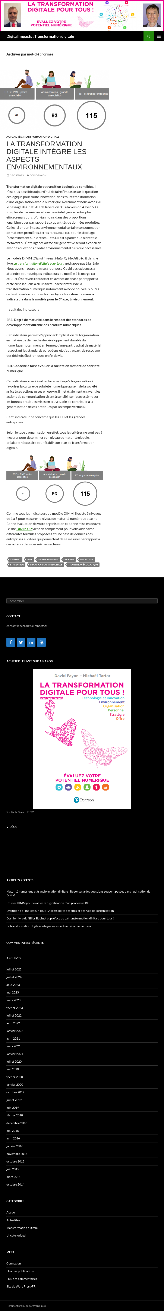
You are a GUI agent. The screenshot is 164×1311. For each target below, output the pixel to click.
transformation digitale (46, 564)
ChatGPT (15, 559)
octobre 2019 (15, 1092)
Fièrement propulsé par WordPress (26, 1305)
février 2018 (14, 1115)
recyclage (87, 559)
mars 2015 (13, 1176)
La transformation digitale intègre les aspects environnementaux (46, 155)
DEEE (29, 559)
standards (17, 564)
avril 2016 (13, 1138)
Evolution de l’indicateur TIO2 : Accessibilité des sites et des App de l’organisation (60, 910)
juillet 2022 (14, 1015)
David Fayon (38, 175)
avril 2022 (13, 1023)
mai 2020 (12, 1069)
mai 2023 (12, 992)
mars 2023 (13, 1000)
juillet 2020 (14, 1061)
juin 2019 (12, 1107)
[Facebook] (10, 642)
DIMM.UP (24, 529)
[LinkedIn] (31, 642)
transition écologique (83, 564)
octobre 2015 (15, 1161)
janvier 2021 (14, 1054)
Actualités (14, 136)
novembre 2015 (16, 1153)
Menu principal (159, 36)
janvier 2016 (14, 1146)
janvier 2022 (14, 1031)
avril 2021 (13, 1038)
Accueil (11, 1212)
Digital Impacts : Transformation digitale (40, 36)
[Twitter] (21, 642)
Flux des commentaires (21, 1278)
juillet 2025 (14, 969)
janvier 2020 (14, 1084)
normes (69, 559)
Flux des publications (20, 1271)
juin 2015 (12, 1169)
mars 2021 (13, 1046)
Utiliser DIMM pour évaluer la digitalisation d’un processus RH (47, 903)
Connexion (13, 1263)
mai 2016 (12, 1130)
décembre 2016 (16, 1123)
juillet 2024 (14, 977)
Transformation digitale (41, 136)
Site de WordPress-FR (20, 1286)
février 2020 (14, 1077)
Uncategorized (16, 1235)
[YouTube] (41, 642)
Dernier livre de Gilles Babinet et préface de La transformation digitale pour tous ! (60, 918)
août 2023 (13, 984)
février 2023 (14, 1007)
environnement (48, 559)
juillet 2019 (14, 1100)
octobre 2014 (15, 1184)
